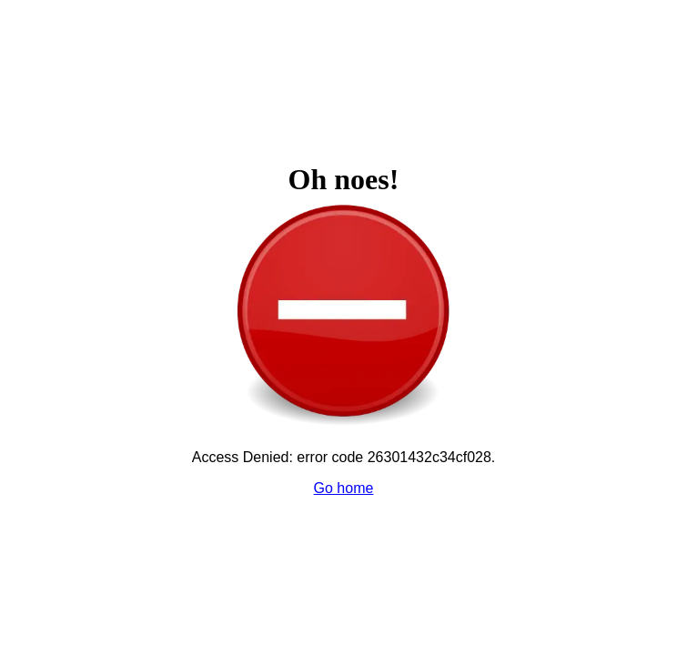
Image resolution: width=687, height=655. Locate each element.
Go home (344, 488)
